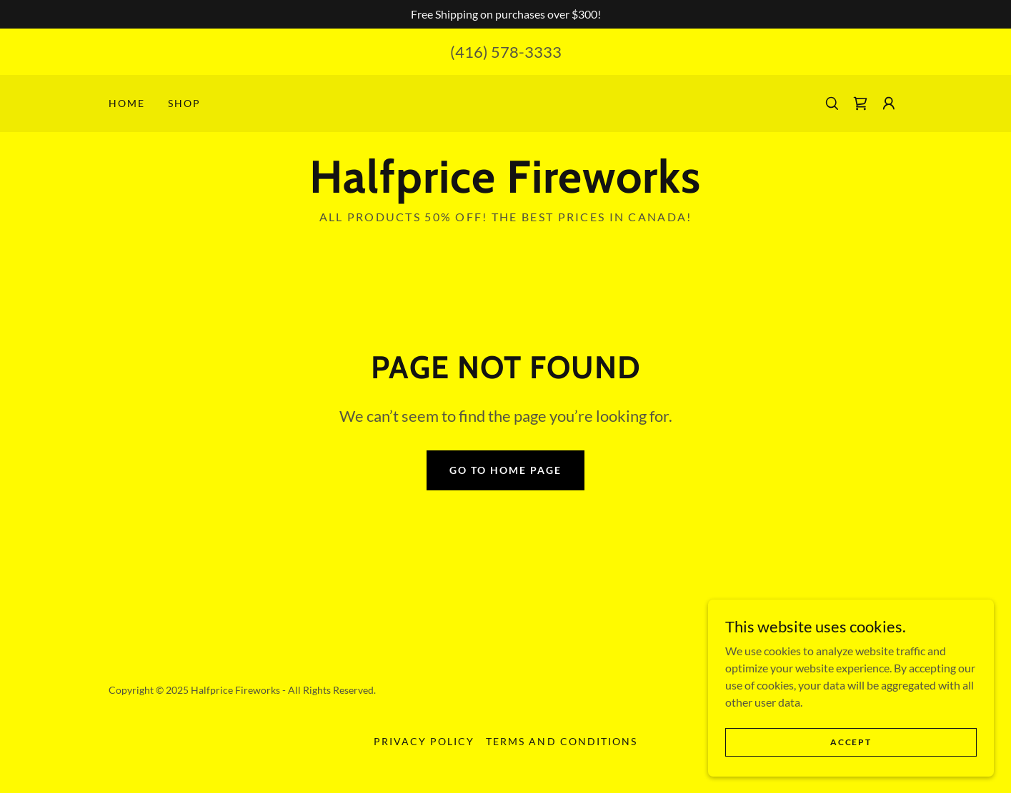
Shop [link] (184, 103)
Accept (850, 742)
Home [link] (127, 103)
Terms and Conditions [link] (561, 741)
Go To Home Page (505, 470)
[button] (889, 103)
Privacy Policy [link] (424, 741)
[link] (860, 103)
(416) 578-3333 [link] (506, 51)
